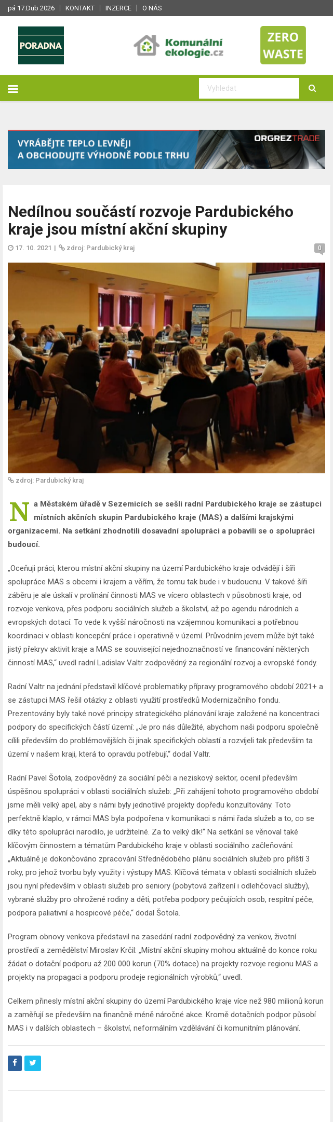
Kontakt (80, 8)
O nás (152, 8)
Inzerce (118, 8)
